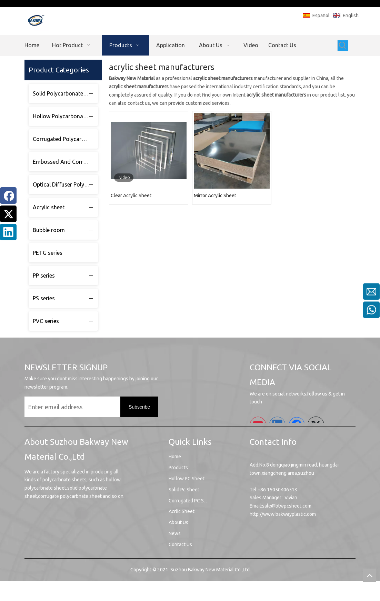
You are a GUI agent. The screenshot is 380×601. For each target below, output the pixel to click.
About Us (178, 522)
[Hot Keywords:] (343, 45)
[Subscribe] (139, 407)
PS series (44, 298)
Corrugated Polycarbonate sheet (65, 139)
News (175, 533)
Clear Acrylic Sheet (131, 195)
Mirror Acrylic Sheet (215, 195)
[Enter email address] (78, 407)
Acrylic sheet (48, 207)
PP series (44, 275)
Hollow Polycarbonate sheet (65, 116)
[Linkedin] (8, 232)
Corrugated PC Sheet (191, 500)
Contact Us (180, 544)
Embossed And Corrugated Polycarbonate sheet (65, 162)
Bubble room (49, 230)
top (369, 575)
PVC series (46, 321)
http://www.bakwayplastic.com (283, 514)
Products (178, 467)
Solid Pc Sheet (184, 489)
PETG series (47, 253)
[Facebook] (8, 195)
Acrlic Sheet (181, 511)
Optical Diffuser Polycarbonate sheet (65, 184)
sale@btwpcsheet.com (286, 506)
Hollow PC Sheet (186, 478)
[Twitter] (8, 214)
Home (175, 456)
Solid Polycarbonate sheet (65, 93)
